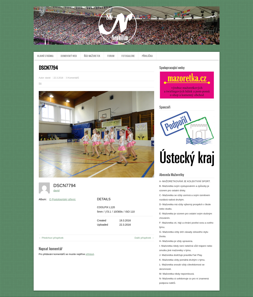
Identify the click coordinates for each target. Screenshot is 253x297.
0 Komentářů (72, 78)
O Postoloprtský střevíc (62, 199)
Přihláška (147, 56)
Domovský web (69, 56)
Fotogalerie (128, 56)
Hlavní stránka (45, 56)
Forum (110, 56)
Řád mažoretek (92, 56)
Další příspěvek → (144, 237)
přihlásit (90, 254)
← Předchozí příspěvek (51, 237)
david (48, 78)
